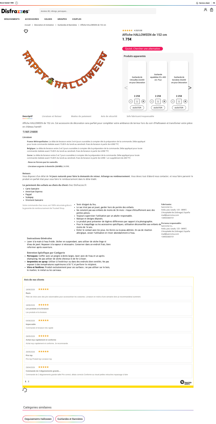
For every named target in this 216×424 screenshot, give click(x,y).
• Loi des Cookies (32, 385)
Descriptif (27, 118)
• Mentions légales (33, 377)
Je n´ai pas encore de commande (160, 370)
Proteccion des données (59, 377)
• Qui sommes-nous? (34, 370)
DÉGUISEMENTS (12, 19)
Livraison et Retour (52, 118)
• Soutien (28, 381)
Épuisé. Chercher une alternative (142, 48)
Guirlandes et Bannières (70, 280)
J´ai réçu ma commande (156, 377)
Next (188, 87)
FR (214, 3)
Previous (125, 87)
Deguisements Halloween (38, 280)
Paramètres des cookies (37, 388)
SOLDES (48, 19)
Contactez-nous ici (92, 377)
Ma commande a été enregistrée (160, 374)
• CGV (26, 374)
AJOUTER (137, 109)
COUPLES (76, 19)
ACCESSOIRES (32, 19)
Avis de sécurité (109, 118)
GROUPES (62, 19)
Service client (203, 3)
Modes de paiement (81, 118)
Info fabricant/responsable (140, 118)
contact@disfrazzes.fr (155, 381)
